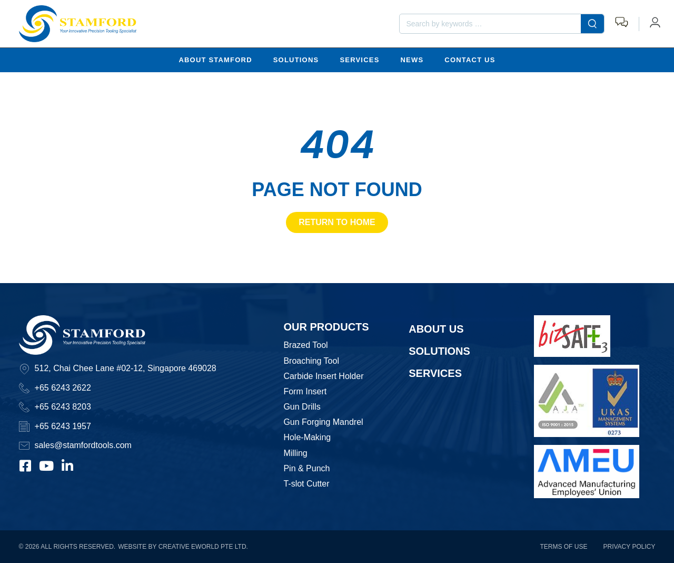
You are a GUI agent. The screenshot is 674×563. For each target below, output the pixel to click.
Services (359, 59)
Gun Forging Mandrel (323, 422)
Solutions (296, 59)
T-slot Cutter (306, 483)
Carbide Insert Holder (323, 375)
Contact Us (469, 59)
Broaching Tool (311, 360)
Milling (295, 452)
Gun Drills (301, 406)
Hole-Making (307, 437)
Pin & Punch (306, 467)
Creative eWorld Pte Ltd (202, 546)
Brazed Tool (305, 345)
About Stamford (215, 59)
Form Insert (304, 390)
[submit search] (592, 23)
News (412, 59)
